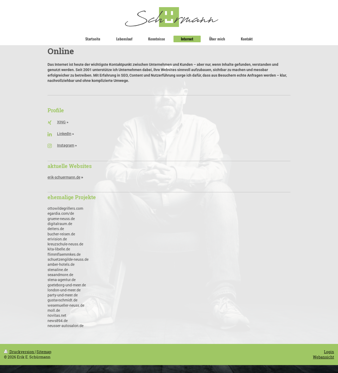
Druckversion (19, 351)
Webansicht (323, 357)
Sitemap (43, 351)
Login (329, 351)
